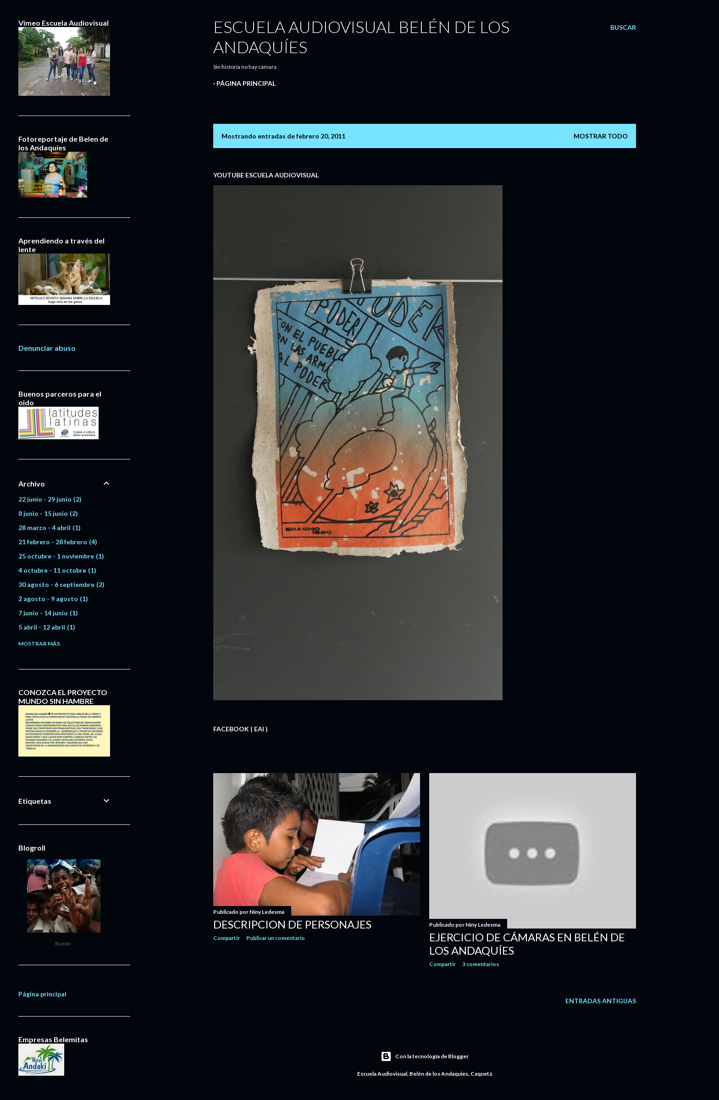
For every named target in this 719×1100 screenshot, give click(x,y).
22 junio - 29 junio (50, 499)
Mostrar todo (601, 136)
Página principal (246, 83)
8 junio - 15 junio (48, 513)
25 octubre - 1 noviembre (61, 556)
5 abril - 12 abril (46, 627)
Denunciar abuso (47, 347)
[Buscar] (623, 28)
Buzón (63, 943)
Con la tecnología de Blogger (425, 1056)
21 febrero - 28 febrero (57, 542)
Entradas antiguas (600, 1001)
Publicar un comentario (275, 937)
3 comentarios (480, 964)
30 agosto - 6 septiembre (61, 584)
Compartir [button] (226, 937)
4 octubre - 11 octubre (57, 570)
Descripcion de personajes (292, 924)
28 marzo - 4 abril (49, 527)
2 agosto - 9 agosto (53, 599)
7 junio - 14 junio (48, 613)
